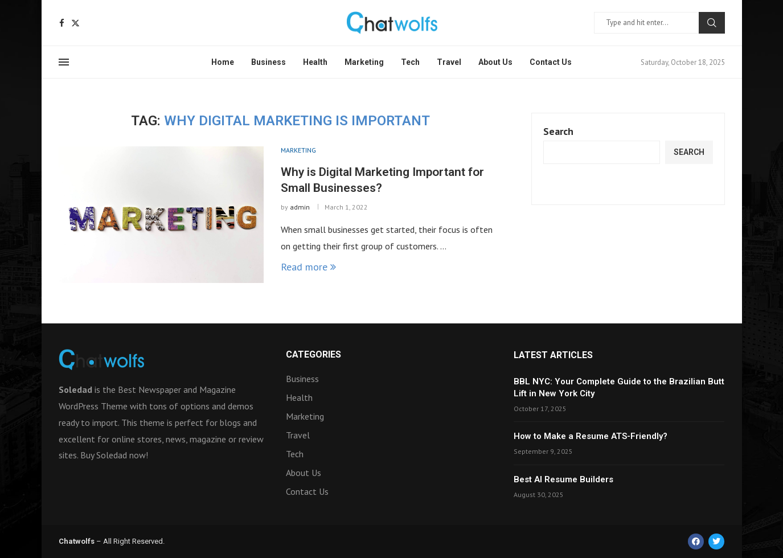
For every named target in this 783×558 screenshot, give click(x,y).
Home (222, 62)
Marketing (364, 62)
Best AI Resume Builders (563, 479)
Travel (449, 62)
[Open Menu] (64, 62)
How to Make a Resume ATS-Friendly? (590, 436)
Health (315, 62)
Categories (313, 354)
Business (268, 62)
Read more (308, 266)
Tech (410, 62)
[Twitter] (75, 23)
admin (300, 207)
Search (712, 23)
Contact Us (551, 62)
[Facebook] (62, 23)
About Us (495, 62)
